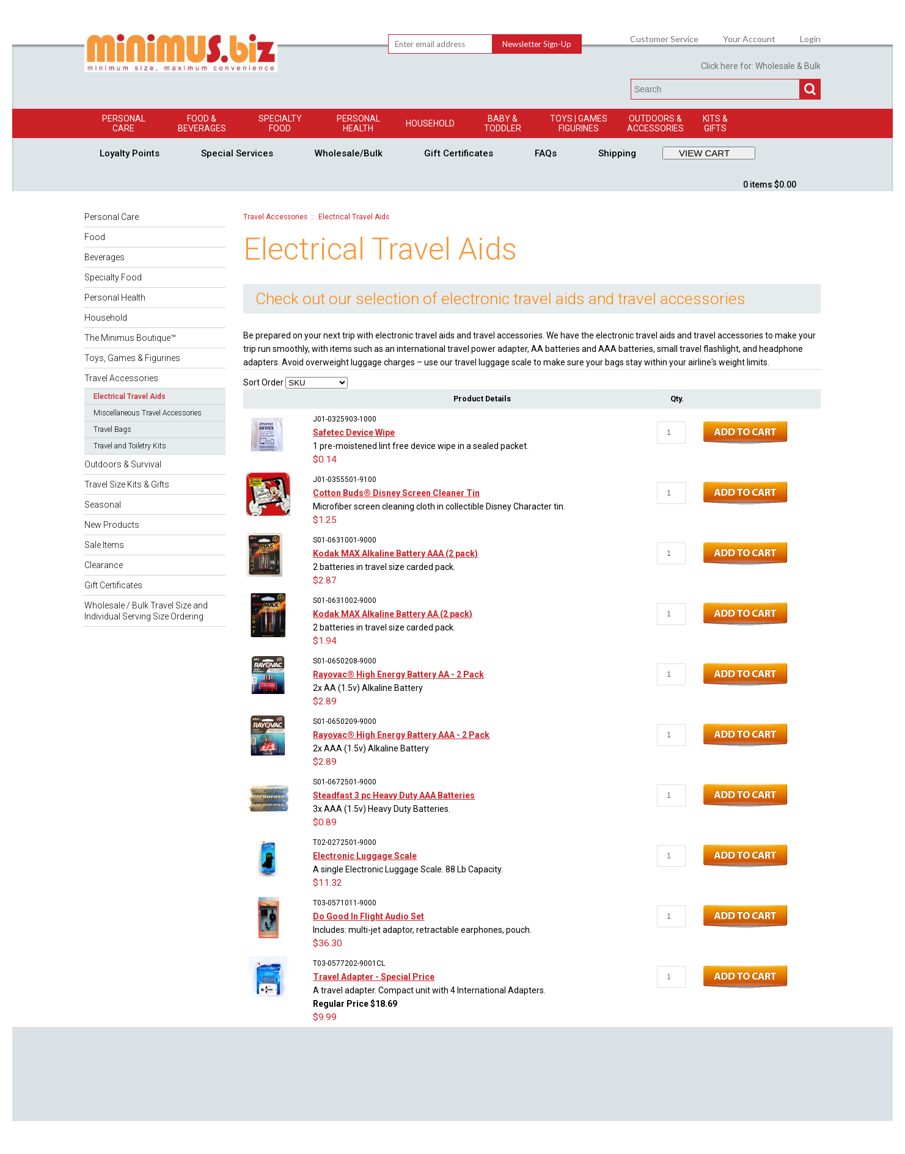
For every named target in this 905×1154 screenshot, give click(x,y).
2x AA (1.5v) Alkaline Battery (368, 688)
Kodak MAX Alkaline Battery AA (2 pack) (392, 614)
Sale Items (104, 545)
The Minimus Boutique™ (130, 338)
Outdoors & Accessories (655, 123)
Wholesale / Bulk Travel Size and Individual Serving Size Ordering (146, 611)
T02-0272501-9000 (344, 842)
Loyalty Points (129, 153)
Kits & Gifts (715, 123)
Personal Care (123, 123)
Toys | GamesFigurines (578, 123)
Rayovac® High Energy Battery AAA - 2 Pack (401, 735)
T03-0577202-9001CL (349, 963)
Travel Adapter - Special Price (373, 977)
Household (430, 123)
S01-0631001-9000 (344, 540)
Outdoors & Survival (122, 464)
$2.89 (325, 701)
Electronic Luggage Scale (365, 856)
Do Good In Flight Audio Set (368, 916)
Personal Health (358, 123)
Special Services (237, 153)
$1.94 (325, 640)
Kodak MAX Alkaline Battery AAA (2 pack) (395, 553)
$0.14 (325, 459)
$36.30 (327, 943)
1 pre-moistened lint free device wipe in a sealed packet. (421, 446)
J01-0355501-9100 (344, 479)
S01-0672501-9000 (344, 782)
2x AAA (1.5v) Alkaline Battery (371, 748)
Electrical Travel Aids (129, 396)
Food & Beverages (202, 123)
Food (94, 237)
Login (810, 39)
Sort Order (263, 382)
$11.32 (327, 882)
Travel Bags (112, 429)
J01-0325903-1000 (344, 419)
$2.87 (325, 580)
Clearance (103, 565)
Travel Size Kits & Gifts (126, 484)
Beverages (104, 257)
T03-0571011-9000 (344, 903)
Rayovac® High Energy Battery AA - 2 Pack (398, 674)
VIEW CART (704, 153)
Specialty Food (280, 123)
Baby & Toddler (502, 123)
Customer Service (664, 39)
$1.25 (325, 519)
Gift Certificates (458, 153)
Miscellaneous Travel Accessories (147, 413)
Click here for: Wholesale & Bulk (761, 66)
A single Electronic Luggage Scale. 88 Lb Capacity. (408, 869)
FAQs (546, 153)
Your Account (749, 39)
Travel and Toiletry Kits (129, 446)
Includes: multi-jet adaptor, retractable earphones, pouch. (422, 930)
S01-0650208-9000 (344, 661)
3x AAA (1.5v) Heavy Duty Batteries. (381, 809)
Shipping (617, 153)
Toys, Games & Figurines (132, 358)
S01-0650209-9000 (344, 721)
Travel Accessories (121, 378)
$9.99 (325, 1017)
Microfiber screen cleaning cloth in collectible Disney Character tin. (439, 506)
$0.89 (325, 822)
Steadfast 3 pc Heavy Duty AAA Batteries (394, 795)
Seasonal (102, 504)
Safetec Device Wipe (354, 432)
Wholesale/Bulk (349, 153)
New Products (111, 525)
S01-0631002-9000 (344, 600)
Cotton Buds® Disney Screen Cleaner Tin (396, 493)
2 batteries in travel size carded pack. (384, 567)
